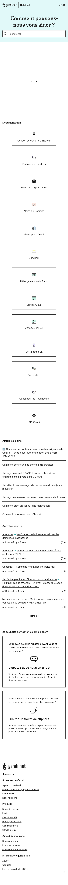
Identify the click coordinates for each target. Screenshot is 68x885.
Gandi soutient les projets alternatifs (20, 789)
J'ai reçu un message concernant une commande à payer (33, 497)
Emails (5, 813)
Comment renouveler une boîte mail (21, 514)
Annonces (7, 534)
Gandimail (7, 566)
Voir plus (35, 616)
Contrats (6, 865)
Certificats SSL (9, 817)
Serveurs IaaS (9, 830)
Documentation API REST (14, 849)
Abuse (5, 860)
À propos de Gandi (11, 785)
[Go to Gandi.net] (34, 766)
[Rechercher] (37, 33)
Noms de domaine (11, 809)
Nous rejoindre (9, 798)
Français (8, 774)
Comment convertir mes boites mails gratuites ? (28, 464)
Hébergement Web (11, 821)
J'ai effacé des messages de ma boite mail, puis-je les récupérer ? (32, 487)
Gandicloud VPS (10, 825)
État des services (11, 845)
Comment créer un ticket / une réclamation (26, 505)
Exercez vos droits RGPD (15, 869)
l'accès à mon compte (14, 599)
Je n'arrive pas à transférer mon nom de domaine (29, 579)
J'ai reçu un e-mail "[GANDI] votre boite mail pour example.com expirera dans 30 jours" (29, 475)
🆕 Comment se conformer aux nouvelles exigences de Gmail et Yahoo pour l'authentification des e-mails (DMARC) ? (32, 453)
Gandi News (8, 793)
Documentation (10, 841)
